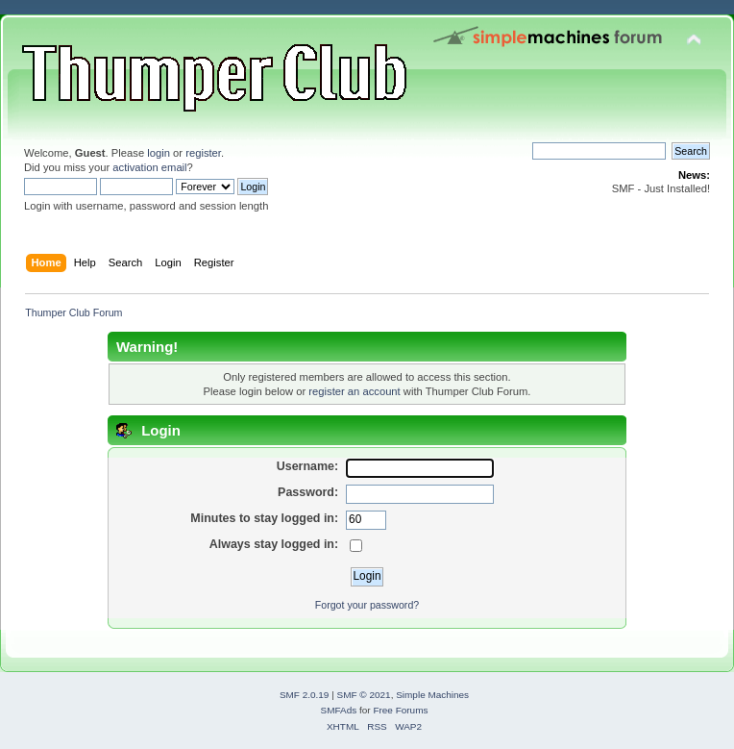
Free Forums (400, 710)
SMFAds (339, 710)
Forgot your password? (367, 605)
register (203, 153)
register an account (354, 391)
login (158, 153)
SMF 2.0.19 (305, 694)
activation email (149, 167)
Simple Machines (432, 694)
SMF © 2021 (364, 694)
